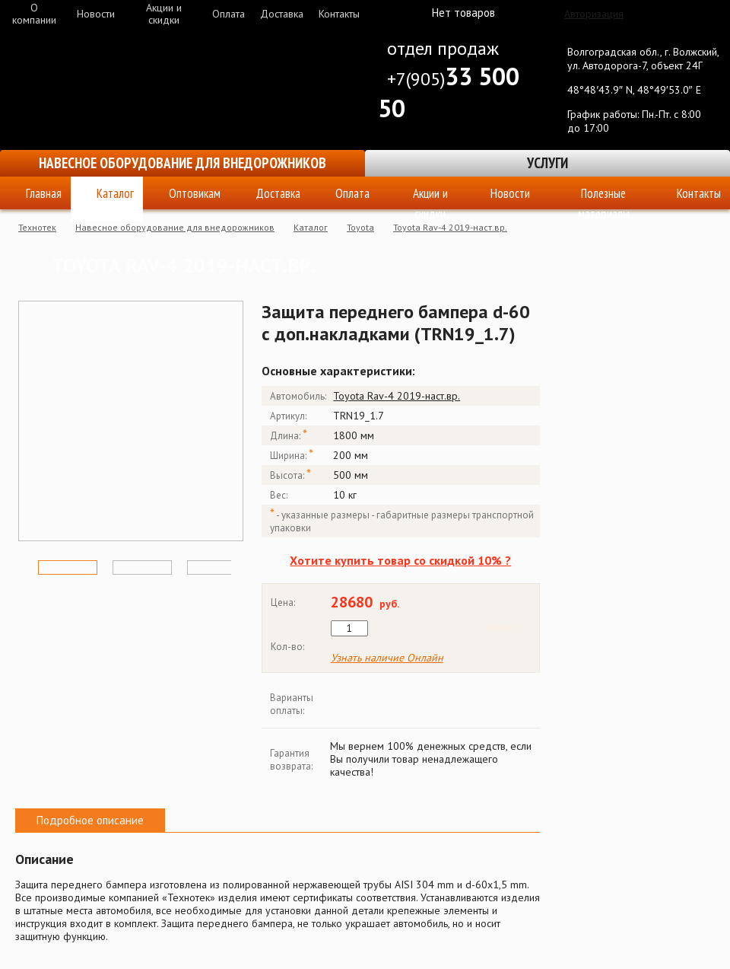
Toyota (360, 227)
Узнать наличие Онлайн (387, 658)
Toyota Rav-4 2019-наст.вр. (450, 227)
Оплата (228, 14)
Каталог (115, 193)
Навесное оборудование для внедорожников (182, 163)
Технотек (37, 227)
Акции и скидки (164, 14)
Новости (96, 14)
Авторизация (594, 14)
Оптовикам (195, 193)
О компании (34, 14)
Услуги (547, 163)
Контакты (339, 14)
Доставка (281, 14)
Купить (504, 627)
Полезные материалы (604, 197)
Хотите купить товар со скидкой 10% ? (400, 560)
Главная (44, 193)
